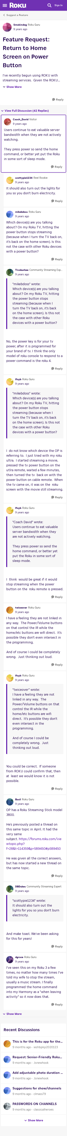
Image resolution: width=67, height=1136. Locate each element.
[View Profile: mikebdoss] (9, 214)
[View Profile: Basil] (9, 801)
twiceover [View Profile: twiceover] (21, 608)
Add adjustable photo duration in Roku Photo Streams (38, 1073)
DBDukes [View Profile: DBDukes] (20, 886)
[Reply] (57, 99)
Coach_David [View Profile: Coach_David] (20, 119)
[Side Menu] (5, 5)
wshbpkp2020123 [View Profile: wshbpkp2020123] (46, 1047)
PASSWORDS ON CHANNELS (35, 1104)
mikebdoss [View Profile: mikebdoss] (21, 212)
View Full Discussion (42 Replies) (25, 110)
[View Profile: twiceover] (9, 610)
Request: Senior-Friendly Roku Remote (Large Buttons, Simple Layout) (37, 1058)
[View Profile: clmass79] (7, 1090)
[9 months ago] (22, 1047)
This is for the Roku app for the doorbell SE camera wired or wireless (36, 1042)
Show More (12, 86)
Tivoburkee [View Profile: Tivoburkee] (21, 270)
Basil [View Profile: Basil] (18, 799)
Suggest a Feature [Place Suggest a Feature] (15, 15)
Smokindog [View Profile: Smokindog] (20, 25)
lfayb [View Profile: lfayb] (18, 379)
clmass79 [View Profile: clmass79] (40, 1094)
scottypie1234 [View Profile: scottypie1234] (24, 178)
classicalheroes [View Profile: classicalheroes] (44, 1109)
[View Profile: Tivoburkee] (9, 272)
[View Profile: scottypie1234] (9, 180)
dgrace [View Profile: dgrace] (19, 957)
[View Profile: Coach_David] (7, 121)
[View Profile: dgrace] (9, 959)
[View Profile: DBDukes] (9, 889)
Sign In (58, 5)
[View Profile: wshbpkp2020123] (7, 1043)
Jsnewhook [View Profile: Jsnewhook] (41, 1062)
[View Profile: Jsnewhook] (7, 1059)
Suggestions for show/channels (37, 1088)
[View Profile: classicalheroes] (7, 1106)
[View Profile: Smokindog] (7, 27)
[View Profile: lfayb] (9, 381)
